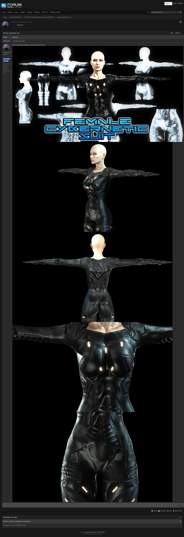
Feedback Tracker (55, 12)
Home (4, 12)
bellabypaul (20, 25)
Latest (16, 12)
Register (180, 3)
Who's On (45, 12)
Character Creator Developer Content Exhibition (39, 17)
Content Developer (15, 17)
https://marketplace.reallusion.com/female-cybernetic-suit (28, 45)
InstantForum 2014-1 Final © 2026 (94, 532)
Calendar (29, 12)
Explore (10, 12)
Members (37, 12)
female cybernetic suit (64, 17)
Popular (22, 12)
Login (174, 3)
